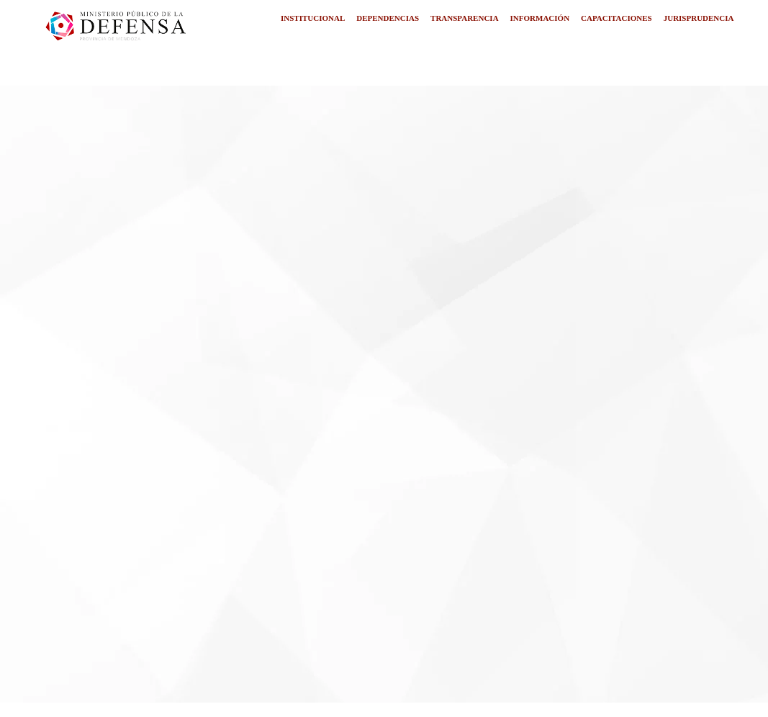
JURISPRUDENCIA (699, 18)
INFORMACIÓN (540, 18)
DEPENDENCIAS (387, 18)
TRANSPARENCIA (464, 18)
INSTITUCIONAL (313, 18)
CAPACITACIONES (616, 18)
